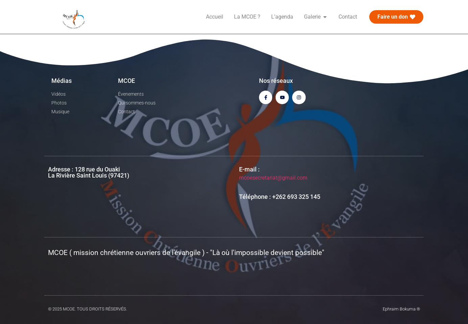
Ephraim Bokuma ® (401, 308)
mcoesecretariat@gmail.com (273, 178)
